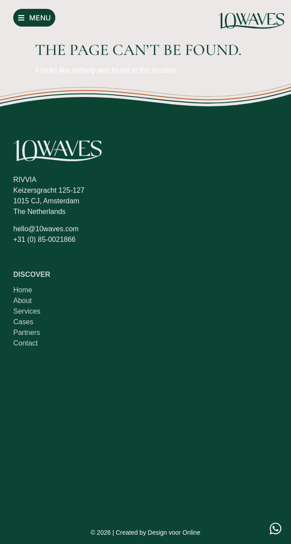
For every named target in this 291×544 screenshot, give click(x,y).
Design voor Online (174, 532)
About (22, 300)
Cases (23, 322)
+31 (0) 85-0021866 (44, 239)
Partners (26, 332)
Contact (25, 343)
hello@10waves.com (46, 229)
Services (26, 311)
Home (22, 290)
